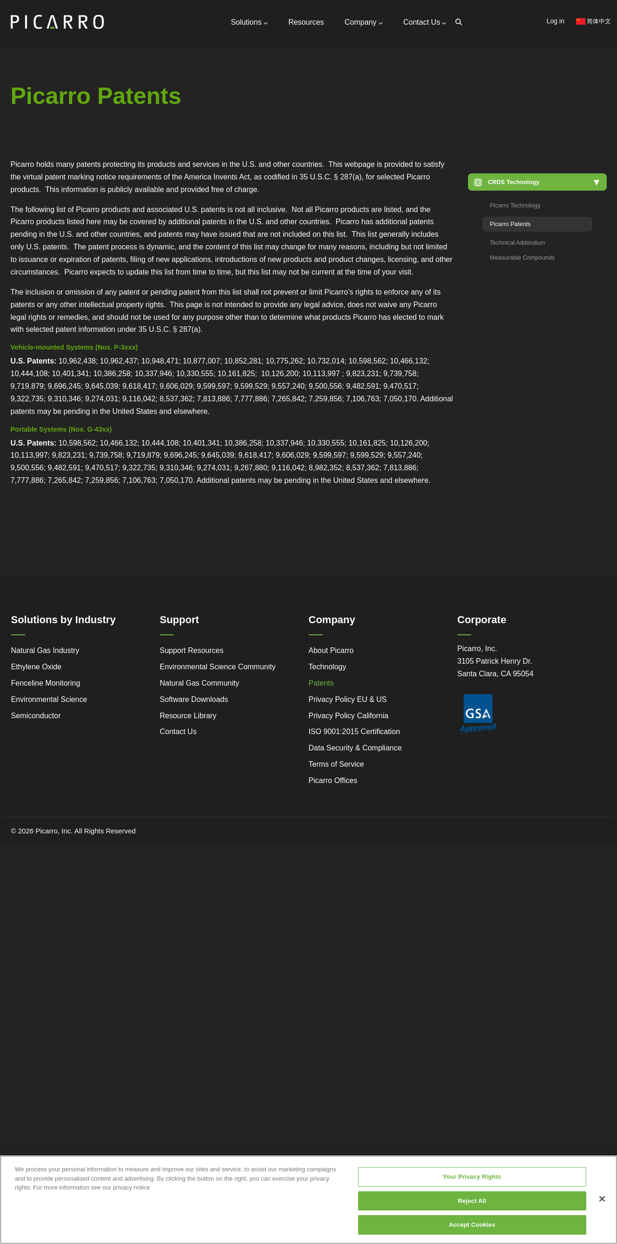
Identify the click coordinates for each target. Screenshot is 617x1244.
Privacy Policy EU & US (348, 697)
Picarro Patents (510, 222)
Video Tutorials (141, 162)
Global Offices (117, 120)
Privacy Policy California (349, 714)
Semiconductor (36, 714)
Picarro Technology (515, 203)
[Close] (602, 1203)
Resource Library (188, 714)
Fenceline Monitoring (46, 681)
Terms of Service (336, 763)
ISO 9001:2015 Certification (354, 730)
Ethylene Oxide (36, 665)
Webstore (142, 176)
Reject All (472, 1205)
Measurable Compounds (522, 256)
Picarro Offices (333, 779)
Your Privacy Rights (472, 1180)
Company (365, 21)
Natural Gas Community (199, 681)
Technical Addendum (517, 241)
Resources (308, 21)
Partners (108, 130)
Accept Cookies (472, 1229)
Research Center (142, 189)
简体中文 (593, 21)
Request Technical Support (137, 112)
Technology (327, 665)
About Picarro (331, 649)
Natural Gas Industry (45, 649)
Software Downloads (194, 697)
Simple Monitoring (79, 162)
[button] (537, 180)
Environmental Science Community (218, 665)
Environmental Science (49, 697)
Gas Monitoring (208, 162)
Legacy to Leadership (80, 180)
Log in (555, 21)
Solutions (252, 21)
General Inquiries (122, 91)
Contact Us (425, 21)
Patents (321, 681)
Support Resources (125, 103)
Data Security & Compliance (355, 746)
